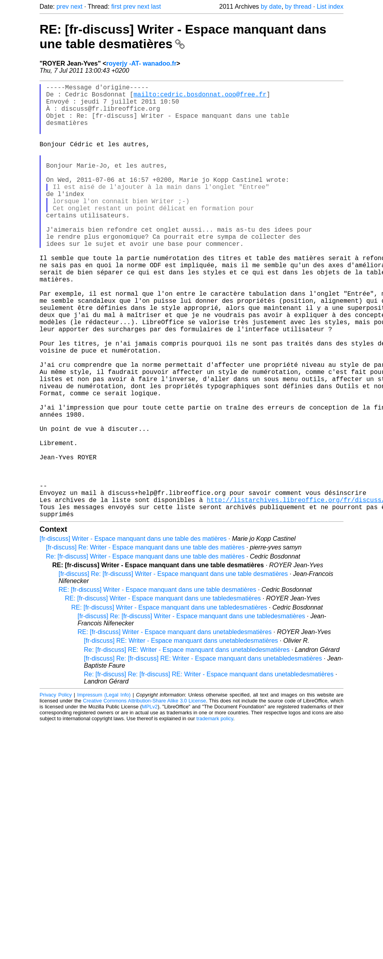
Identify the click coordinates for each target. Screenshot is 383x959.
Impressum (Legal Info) (104, 791)
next (76, 6)
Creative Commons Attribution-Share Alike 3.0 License (144, 797)
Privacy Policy (56, 791)
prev (63, 6)
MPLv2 (150, 803)
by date (271, 6)
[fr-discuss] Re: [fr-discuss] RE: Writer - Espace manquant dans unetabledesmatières (203, 754)
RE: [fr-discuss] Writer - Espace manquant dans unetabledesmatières (175, 728)
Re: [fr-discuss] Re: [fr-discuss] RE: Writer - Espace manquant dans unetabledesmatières (209, 770)
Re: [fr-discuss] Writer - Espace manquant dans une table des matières (145, 652)
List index (330, 6)
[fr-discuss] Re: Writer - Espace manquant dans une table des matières (145, 643)
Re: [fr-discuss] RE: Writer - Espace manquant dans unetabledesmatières (187, 746)
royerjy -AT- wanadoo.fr (141, 63)
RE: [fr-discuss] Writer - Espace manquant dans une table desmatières (183, 36)
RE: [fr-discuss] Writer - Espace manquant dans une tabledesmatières (163, 694)
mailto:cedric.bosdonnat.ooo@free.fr (199, 97)
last (156, 6)
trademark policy (214, 815)
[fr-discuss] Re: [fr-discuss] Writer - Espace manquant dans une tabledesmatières (191, 712)
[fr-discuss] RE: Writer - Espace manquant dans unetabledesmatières (181, 737)
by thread (298, 6)
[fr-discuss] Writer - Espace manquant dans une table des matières (133, 635)
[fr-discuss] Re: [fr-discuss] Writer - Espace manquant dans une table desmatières (173, 670)
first (116, 6)
